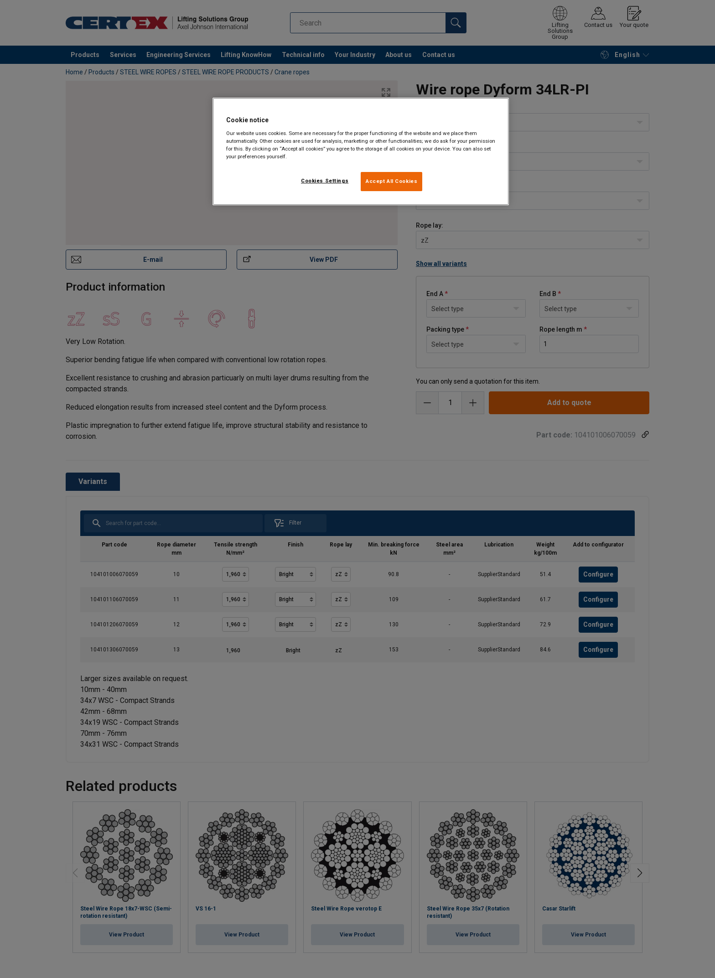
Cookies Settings (324, 180)
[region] (360, 151)
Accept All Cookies (391, 181)
